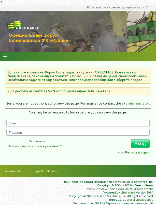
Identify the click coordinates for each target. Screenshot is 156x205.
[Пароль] (78, 132)
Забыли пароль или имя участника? (35, 146)
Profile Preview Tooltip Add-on (107, 189)
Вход (140, 143)
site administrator (135, 103)
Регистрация (137, 152)
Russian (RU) (16, 171)
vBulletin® (128, 192)
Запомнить (35, 141)
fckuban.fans (99, 91)
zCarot (127, 199)
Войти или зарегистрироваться (117, 7)
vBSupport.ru (144, 199)
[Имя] (78, 123)
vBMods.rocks (143, 189)
